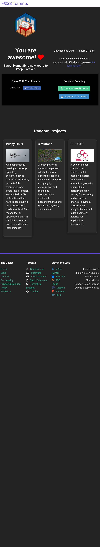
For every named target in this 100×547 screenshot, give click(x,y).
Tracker (32, 291)
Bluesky (58, 276)
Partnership (7, 280)
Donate (5, 276)
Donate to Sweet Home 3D (74, 88)
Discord (58, 287)
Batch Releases (36, 280)
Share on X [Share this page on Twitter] (15, 88)
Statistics (6, 291)
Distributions (35, 269)
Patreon (58, 291)
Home (4, 269)
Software (33, 272)
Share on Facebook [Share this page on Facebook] (32, 88)
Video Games (36, 276)
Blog (3, 272)
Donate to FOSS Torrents (74, 96)
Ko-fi (56, 295)
